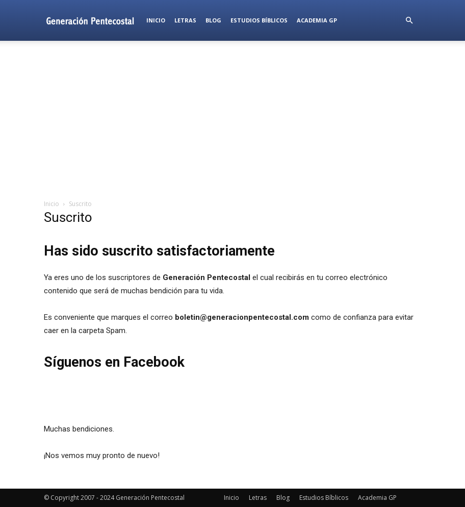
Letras (185, 20)
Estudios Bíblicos (259, 20)
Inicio (155, 20)
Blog (213, 20)
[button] (409, 21)
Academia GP (317, 20)
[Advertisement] (232, 119)
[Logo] (93, 20)
